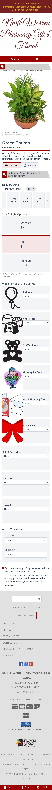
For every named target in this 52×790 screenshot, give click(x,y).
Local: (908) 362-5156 (26, 692)
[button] (26, 724)
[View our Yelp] (31, 665)
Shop (13, 59)
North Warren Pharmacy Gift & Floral (26, 34)
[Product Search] (27, 599)
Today (31, 188)
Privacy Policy (13, 774)
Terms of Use (26, 778)
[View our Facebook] (21, 665)
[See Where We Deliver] (26, 615)
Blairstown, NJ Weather (13, 764)
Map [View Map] (26, 787)
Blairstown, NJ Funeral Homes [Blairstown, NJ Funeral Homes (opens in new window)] (18, 754)
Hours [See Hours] (43, 787)
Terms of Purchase (34, 774)
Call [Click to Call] (8, 787)
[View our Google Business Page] (26, 665)
